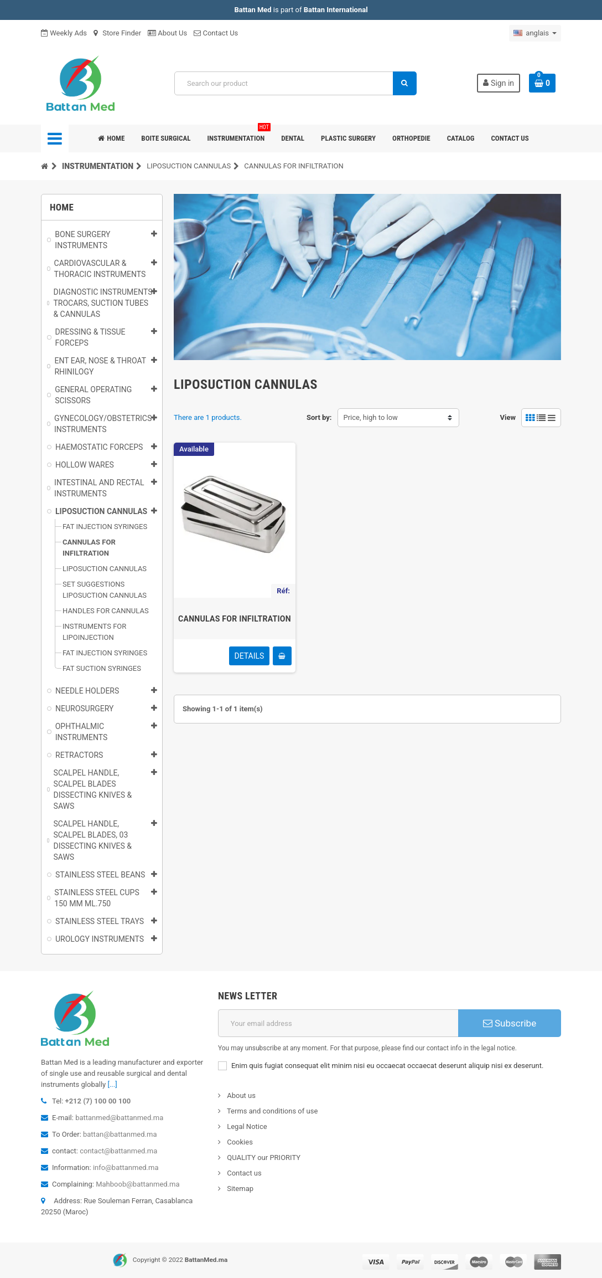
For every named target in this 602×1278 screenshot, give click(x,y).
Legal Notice (246, 1126)
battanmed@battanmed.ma (119, 1117)
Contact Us (216, 33)
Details (249, 655)
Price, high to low (371, 417)
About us (240, 1095)
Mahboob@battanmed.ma (137, 1184)
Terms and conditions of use (271, 1111)
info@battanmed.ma (126, 1167)
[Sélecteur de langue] (535, 33)
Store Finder (117, 33)
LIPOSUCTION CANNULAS (189, 166)
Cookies (239, 1142)
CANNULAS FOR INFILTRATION (234, 618)
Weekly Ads (64, 33)
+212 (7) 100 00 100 (98, 1101)
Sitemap (239, 1188)
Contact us (509, 138)
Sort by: (319, 417)
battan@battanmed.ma (120, 1134)
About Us (167, 33)
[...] (112, 1084)
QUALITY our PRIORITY (262, 1157)
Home (111, 138)
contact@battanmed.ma (118, 1151)
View (508, 417)
